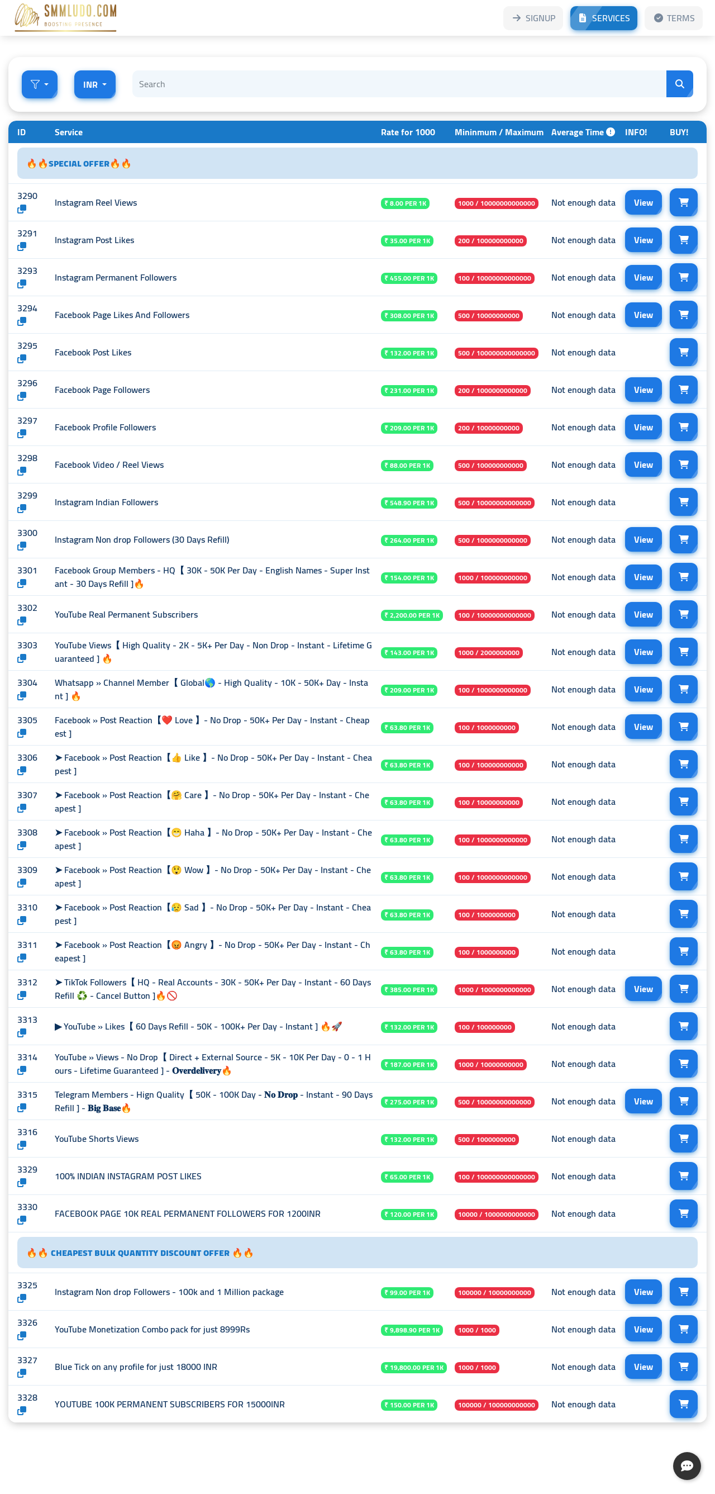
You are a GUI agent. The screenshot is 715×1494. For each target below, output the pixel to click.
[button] (40, 84)
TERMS (673, 18)
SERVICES (604, 18)
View (643, 202)
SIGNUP (533, 18)
